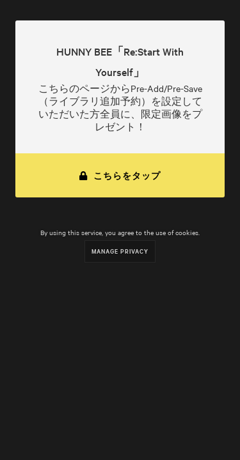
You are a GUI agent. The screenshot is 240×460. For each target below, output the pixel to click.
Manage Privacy (120, 251)
